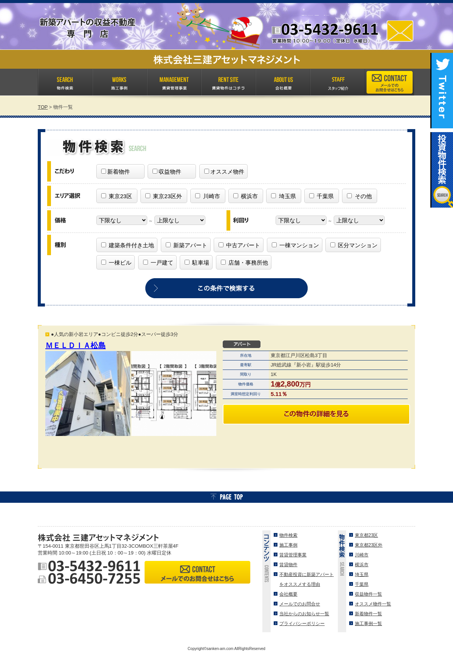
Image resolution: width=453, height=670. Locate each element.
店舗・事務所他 (244, 262)
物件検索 (288, 535)
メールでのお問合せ (299, 604)
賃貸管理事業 (293, 555)
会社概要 (288, 594)
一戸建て (158, 262)
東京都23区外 (368, 545)
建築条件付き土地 (127, 245)
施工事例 (288, 545)
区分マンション (354, 245)
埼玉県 (283, 196)
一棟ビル (116, 262)
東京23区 (116, 196)
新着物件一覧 (368, 613)
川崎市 (207, 196)
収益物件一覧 (368, 594)
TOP (43, 107)
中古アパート (239, 245)
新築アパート (186, 245)
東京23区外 (163, 196)
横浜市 (245, 196)
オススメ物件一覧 (373, 604)
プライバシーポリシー (302, 623)
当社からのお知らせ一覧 (304, 613)
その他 (359, 196)
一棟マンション (295, 245)
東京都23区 (366, 535)
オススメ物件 (224, 171)
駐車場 (197, 262)
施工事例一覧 (368, 623)
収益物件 (167, 171)
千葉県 (321, 196)
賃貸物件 (288, 564)
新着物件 (115, 171)
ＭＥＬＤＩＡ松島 (75, 345)
